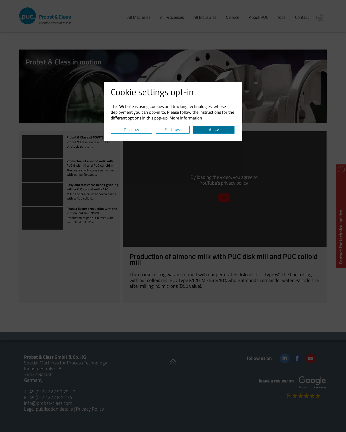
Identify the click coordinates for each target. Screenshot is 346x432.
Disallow (131, 129)
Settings (172, 129)
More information (185, 118)
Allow (214, 129)
